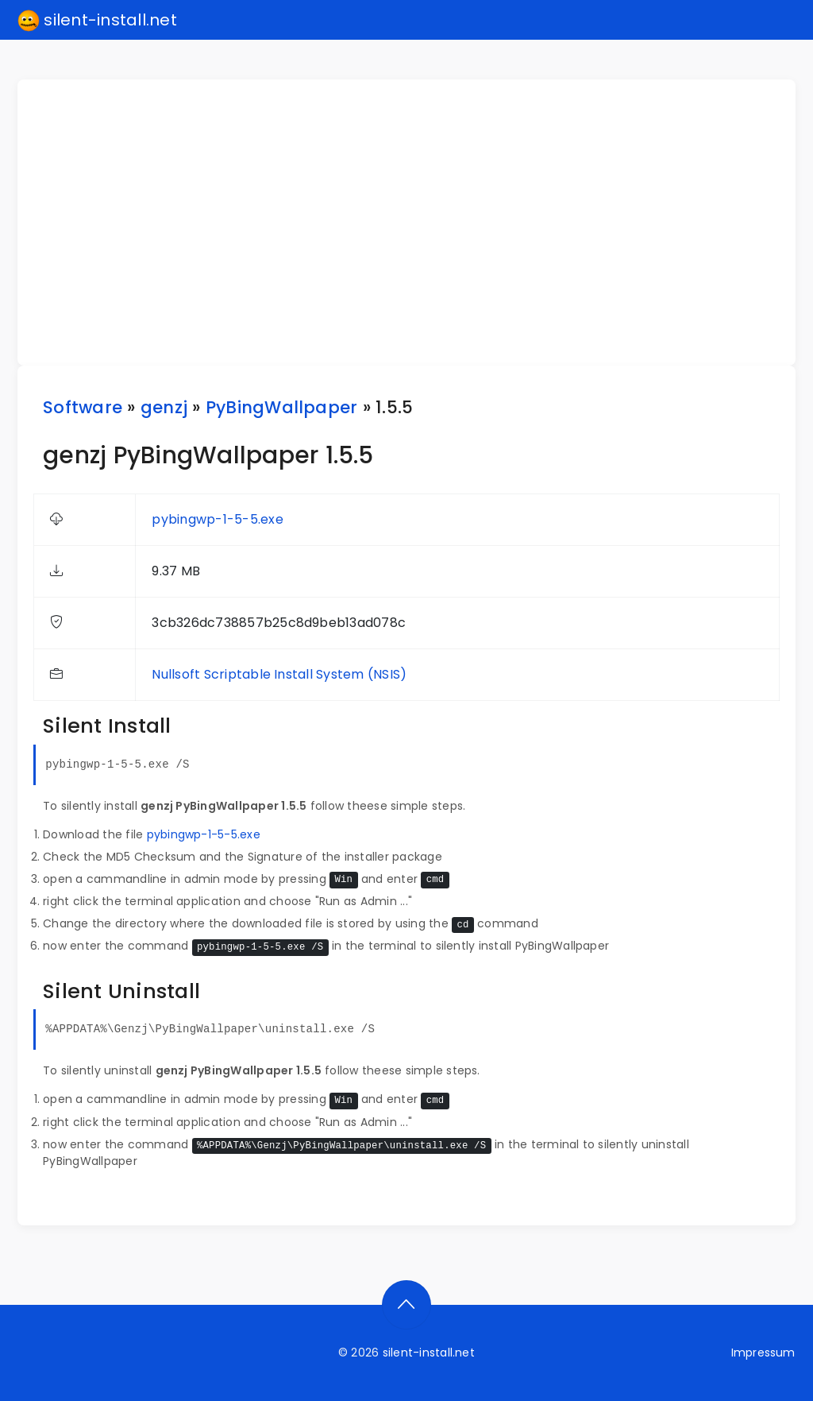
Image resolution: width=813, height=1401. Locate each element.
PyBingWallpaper (282, 407)
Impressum (763, 1352)
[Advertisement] (416, 222)
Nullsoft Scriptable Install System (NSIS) (279, 674)
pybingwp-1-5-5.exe (217, 519)
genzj (164, 407)
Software (82, 407)
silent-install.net (97, 21)
